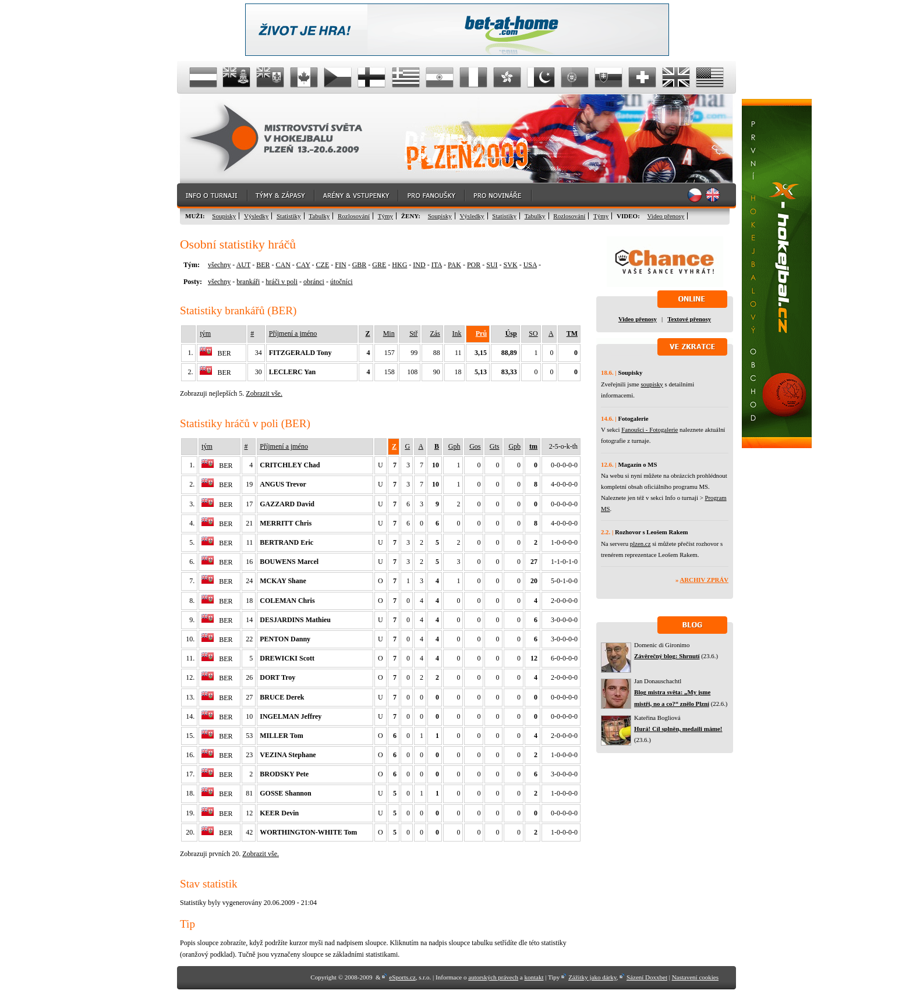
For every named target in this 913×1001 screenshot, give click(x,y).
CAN (282, 265)
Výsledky (256, 215)
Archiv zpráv (704, 579)
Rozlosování (354, 215)
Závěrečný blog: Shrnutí (667, 655)
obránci (313, 282)
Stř (413, 333)
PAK (454, 265)
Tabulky (319, 215)
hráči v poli (282, 282)
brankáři (248, 282)
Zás (435, 333)
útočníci (341, 282)
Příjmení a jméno (293, 333)
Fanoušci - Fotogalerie (649, 429)
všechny (219, 265)
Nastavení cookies (695, 977)
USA (530, 265)
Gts (495, 446)
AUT (243, 265)
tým (205, 333)
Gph (454, 446)
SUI (491, 265)
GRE (379, 265)
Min (389, 333)
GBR (359, 265)
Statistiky (289, 215)
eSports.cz (402, 977)
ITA (436, 265)
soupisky (651, 384)
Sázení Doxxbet (647, 977)
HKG (399, 265)
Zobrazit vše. (264, 393)
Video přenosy (666, 215)
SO (533, 333)
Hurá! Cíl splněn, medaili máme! (678, 728)
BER (263, 265)
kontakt (533, 977)
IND (419, 265)
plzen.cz (640, 543)
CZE (323, 265)
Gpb (514, 446)
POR (473, 265)
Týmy (385, 215)
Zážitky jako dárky (592, 977)
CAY (303, 265)
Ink (457, 333)
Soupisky (224, 215)
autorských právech (493, 977)
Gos (474, 446)
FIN (340, 265)
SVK (511, 265)
